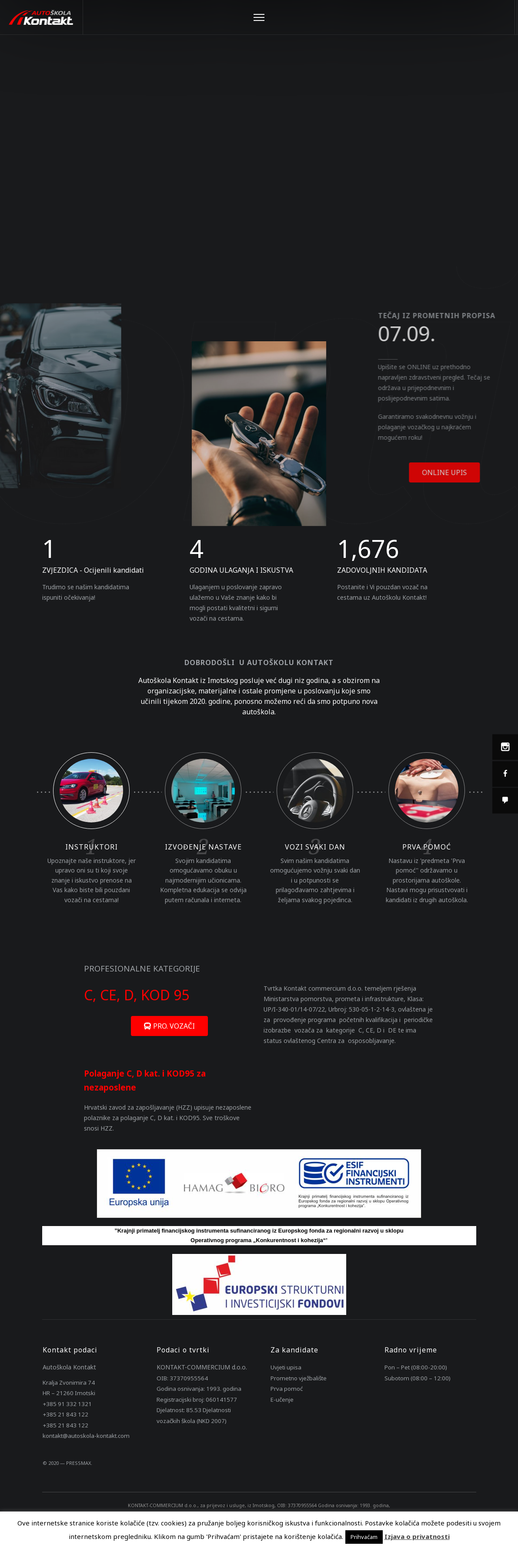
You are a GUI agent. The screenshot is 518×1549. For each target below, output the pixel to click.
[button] (169, 1026)
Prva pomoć (287, 1389)
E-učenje (282, 1399)
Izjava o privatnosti (417, 1536)
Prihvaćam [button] (364, 1537)
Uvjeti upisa (286, 1367)
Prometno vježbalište (299, 1378)
